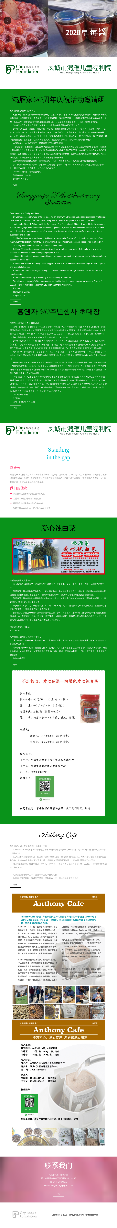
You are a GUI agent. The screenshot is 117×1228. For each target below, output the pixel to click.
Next (109, 23)
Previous (7, 23)
